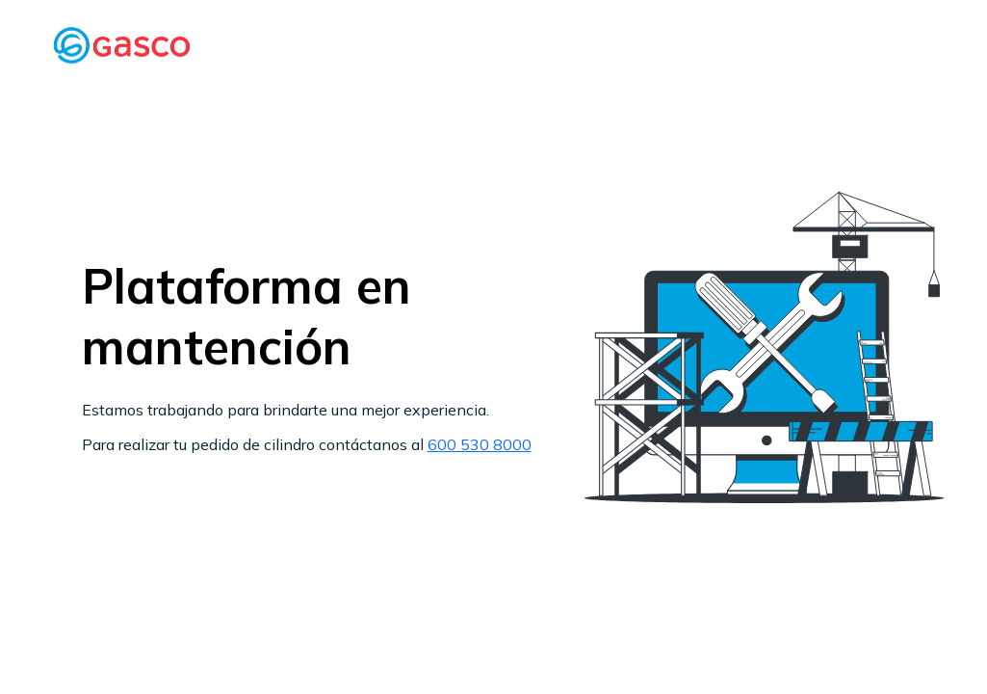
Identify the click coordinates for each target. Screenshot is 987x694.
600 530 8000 (480, 444)
